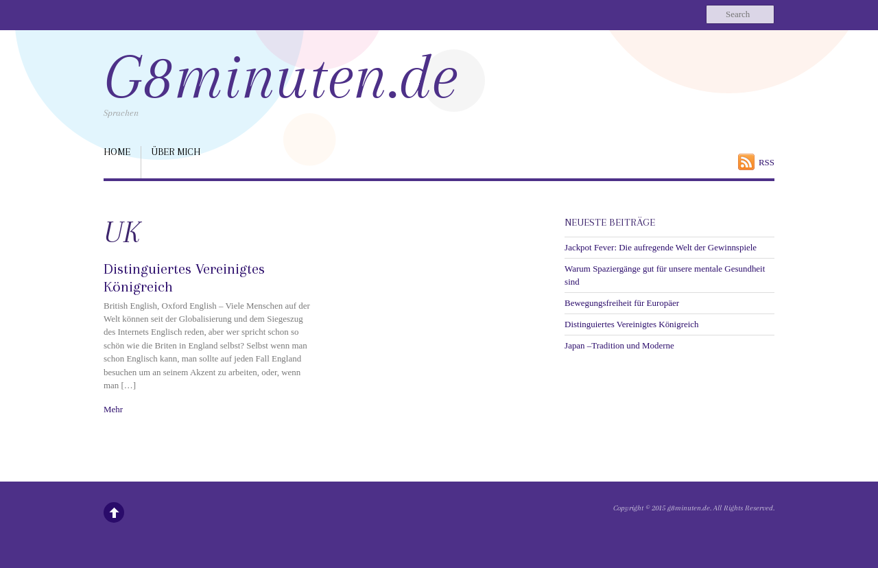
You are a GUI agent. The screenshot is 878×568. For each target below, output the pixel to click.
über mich (176, 151)
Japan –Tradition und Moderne (619, 345)
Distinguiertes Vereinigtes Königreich (631, 324)
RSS (766, 162)
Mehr (113, 409)
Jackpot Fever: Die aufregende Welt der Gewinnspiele (661, 247)
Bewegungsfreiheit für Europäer (622, 303)
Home (117, 151)
